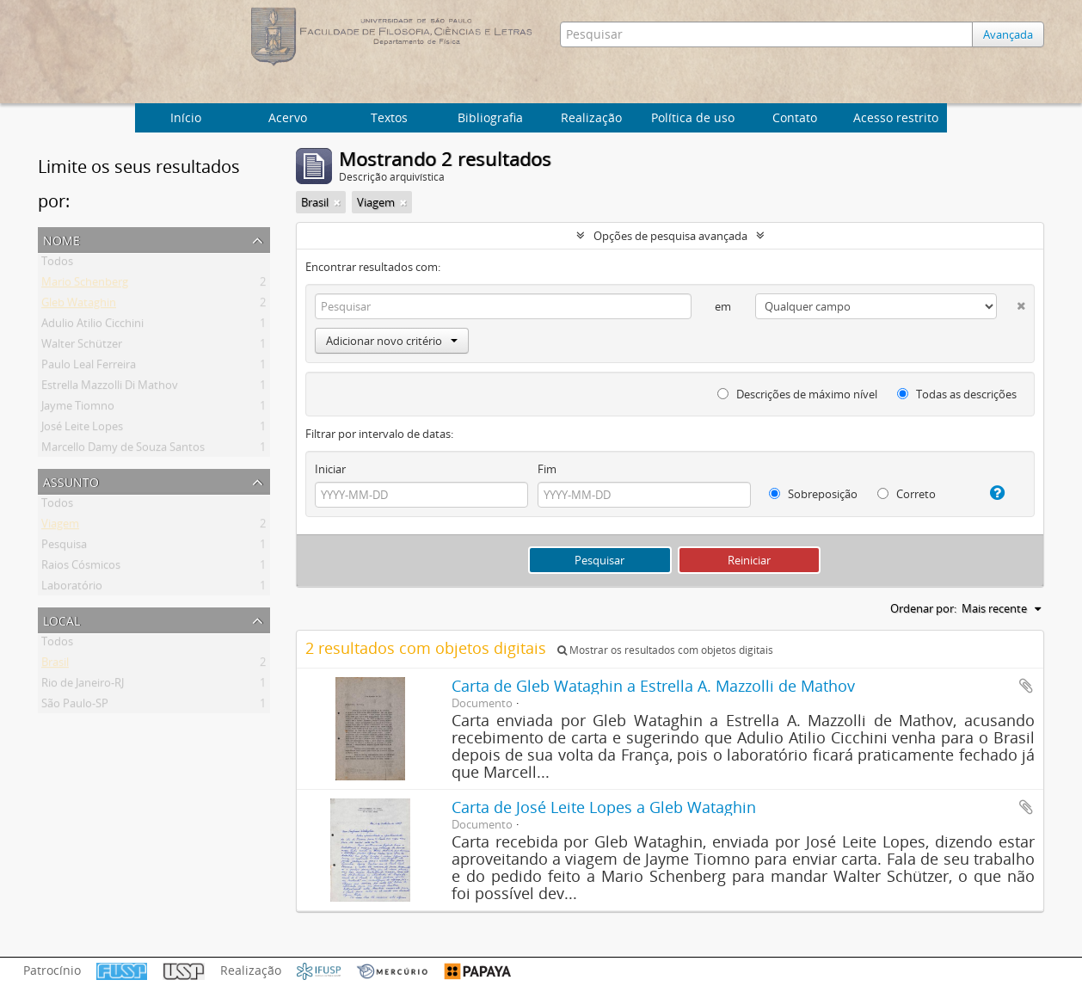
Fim (547, 469)
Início (185, 117)
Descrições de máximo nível (797, 394)
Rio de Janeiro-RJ (82, 685)
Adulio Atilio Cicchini (92, 326)
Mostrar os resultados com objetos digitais (665, 650)
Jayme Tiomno (77, 408)
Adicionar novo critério (392, 340)
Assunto (71, 480)
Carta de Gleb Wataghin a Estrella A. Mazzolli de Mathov (653, 685)
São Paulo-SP (74, 706)
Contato (794, 117)
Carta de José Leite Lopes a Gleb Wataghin (604, 807)
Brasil (55, 665)
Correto (906, 494)
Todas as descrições (957, 394)
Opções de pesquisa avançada (670, 235)
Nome (61, 238)
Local (61, 619)
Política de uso (693, 117)
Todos (57, 264)
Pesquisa (64, 547)
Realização (591, 117)
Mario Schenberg (84, 285)
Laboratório (71, 588)
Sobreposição (813, 494)
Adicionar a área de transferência (1026, 685)
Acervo (287, 117)
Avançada (1008, 34)
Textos (389, 117)
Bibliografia (490, 117)
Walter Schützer (81, 346)
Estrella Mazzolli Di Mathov (109, 388)
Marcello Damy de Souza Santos (123, 450)
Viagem (60, 526)
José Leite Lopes (82, 429)
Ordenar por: (923, 608)
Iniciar (330, 469)
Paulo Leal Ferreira (88, 367)
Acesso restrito (895, 117)
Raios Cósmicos (80, 568)
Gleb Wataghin (78, 305)
